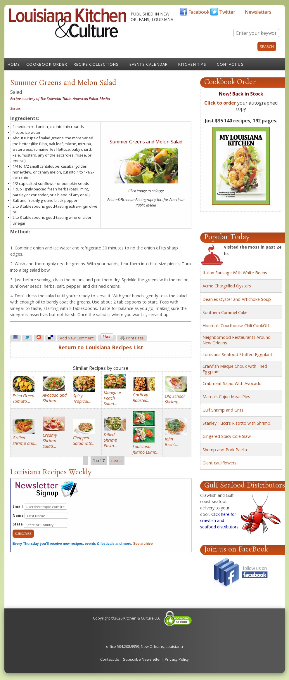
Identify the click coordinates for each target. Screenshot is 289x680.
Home (14, 64)
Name (40, 516)
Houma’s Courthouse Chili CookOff (236, 325)
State (40, 525)
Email (40, 507)
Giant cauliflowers (219, 463)
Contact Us (230, 64)
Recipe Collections (96, 64)
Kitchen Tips (192, 64)
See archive (143, 544)
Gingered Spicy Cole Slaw (227, 436)
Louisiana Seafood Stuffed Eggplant (237, 354)
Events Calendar (148, 64)
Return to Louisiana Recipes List (100, 347)
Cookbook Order (46, 64)
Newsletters (258, 12)
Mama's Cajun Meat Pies (226, 396)
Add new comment (77, 338)
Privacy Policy (177, 659)
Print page (132, 338)
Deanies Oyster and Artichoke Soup (237, 299)
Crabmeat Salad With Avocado (232, 383)
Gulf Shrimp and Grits (223, 410)
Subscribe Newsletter (142, 659)
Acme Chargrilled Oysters (227, 286)
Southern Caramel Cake (225, 312)
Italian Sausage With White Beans (235, 272)
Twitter (227, 12)
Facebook (199, 12)
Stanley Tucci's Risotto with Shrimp (236, 423)
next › (116, 460)
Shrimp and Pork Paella (225, 449)
